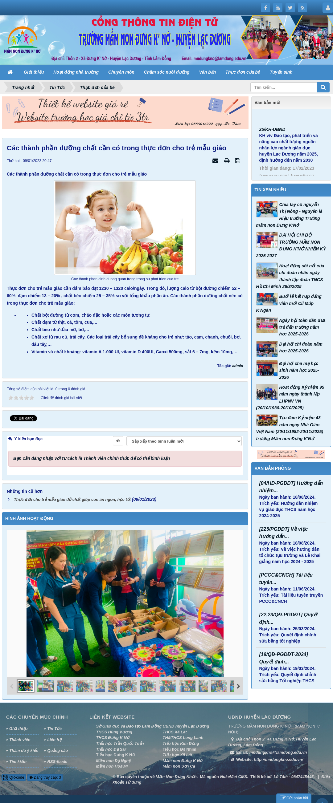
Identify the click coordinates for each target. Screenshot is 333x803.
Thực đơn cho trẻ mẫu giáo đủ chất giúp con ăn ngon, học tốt (72, 497)
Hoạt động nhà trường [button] (76, 72)
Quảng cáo (57, 748)
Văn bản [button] (207, 72)
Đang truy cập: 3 (45, 775)
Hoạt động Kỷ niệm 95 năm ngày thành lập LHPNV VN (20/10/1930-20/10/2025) (290, 397)
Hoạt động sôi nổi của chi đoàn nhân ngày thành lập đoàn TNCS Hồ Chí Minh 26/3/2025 (290, 276)
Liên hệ (54, 738)
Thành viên (20, 738)
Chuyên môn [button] (121, 72)
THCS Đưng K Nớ (112, 735)
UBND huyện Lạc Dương (186, 724)
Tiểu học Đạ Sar (111, 747)
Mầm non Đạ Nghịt (113, 758)
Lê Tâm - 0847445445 (294, 775)
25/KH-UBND (272, 138)
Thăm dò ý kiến (23, 748)
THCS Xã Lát (175, 730)
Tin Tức (54, 726)
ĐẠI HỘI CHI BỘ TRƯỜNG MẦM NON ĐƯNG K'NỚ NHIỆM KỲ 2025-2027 (291, 245)
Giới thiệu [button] (34, 72)
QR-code (13, 775)
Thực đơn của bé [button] (242, 72)
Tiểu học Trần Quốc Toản (120, 741)
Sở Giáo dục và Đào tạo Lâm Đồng (129, 724)
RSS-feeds (57, 759)
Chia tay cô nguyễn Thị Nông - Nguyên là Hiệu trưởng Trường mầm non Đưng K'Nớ (289, 215)
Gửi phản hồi (294, 798)
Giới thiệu (18, 726)
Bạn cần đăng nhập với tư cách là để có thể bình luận (91, 456)
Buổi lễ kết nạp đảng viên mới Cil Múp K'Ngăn (289, 303)
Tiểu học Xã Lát (177, 753)
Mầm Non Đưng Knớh (176, 775)
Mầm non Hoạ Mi (112, 764)
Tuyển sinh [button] (281, 72)
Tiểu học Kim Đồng (181, 741)
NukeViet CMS (233, 775)
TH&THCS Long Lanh (183, 735)
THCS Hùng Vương (114, 730)
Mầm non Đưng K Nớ (183, 758)
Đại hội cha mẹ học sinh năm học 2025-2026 (299, 370)
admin (237, 366)
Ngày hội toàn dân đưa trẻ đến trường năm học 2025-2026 (302, 327)
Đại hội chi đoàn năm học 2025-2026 (301, 347)
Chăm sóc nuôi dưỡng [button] (167, 72)
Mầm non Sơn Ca (179, 764)
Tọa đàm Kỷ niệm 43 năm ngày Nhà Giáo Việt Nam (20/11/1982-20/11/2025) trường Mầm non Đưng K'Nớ (289, 428)
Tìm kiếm (18, 759)
